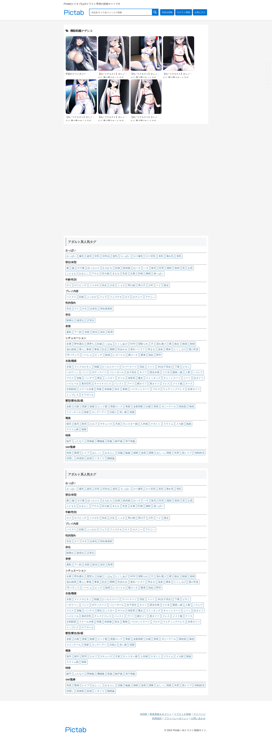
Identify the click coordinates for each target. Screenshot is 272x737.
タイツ (143, 372)
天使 (117, 423)
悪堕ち (90, 343)
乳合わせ (122, 349)
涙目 (102, 332)
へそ (145, 268)
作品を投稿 (167, 12)
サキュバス (106, 423)
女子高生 (132, 372)
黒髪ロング (116, 406)
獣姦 (109, 441)
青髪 (127, 406)
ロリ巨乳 (151, 256)
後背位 (80, 320)
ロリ (68, 285)
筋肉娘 (126, 268)
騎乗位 (70, 320)
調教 (151, 452)
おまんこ (84, 273)
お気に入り (200, 12)
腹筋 (169, 268)
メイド (151, 366)
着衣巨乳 (86, 383)
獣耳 (84, 423)
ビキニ (186, 366)
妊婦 (117, 268)
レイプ (85, 452)
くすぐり (99, 458)
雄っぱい (158, 273)
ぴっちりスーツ (110, 366)
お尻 (190, 268)
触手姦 (118, 441)
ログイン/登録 (183, 12)
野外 (158, 354)
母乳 (179, 256)
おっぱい (71, 256)
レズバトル (119, 354)
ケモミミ (155, 423)
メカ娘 (179, 423)
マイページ (199, 714)
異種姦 (90, 441)
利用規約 (157, 718)
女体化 (93, 308)
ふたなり (79, 441)
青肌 (156, 406)
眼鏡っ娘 (177, 372)
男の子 (141, 285)
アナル (95, 273)
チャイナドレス (102, 383)
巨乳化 (106, 256)
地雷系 (131, 378)
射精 (192, 343)
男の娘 (131, 285)
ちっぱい (125, 256)
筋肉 (177, 268)
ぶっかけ (92, 297)
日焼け (113, 412)
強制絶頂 (199, 452)
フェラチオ (116, 297)
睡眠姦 (111, 458)
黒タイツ (154, 383)
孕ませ (151, 349)
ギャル (121, 378)
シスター (110, 378)
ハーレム (87, 354)
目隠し (70, 458)
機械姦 (100, 441)
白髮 (148, 406)
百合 (68, 308)
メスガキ (94, 285)
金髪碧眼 (138, 406)
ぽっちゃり (93, 268)
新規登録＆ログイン (161, 714)
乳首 (124, 273)
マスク (70, 378)
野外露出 (79, 343)
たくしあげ (121, 343)
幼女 (104, 285)
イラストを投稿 (182, 714)
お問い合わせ (198, 718)
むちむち (107, 268)
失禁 (176, 452)
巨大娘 (105, 273)
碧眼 (132, 412)
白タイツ (198, 378)
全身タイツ (194, 389)
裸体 (168, 349)
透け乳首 (193, 349)
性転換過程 (106, 308)
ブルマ (156, 389)
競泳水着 (154, 372)
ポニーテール (169, 406)
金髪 (68, 406)
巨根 (140, 273)
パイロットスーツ (140, 389)
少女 (112, 285)
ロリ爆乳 (138, 256)
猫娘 (84, 429)
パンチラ (89, 378)
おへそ (137, 268)
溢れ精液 (71, 349)
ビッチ (98, 354)
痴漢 (107, 354)
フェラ (103, 297)
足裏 (132, 273)
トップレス (72, 394)
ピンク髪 (102, 406)
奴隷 (89, 458)
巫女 (117, 389)
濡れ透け (161, 343)
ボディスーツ (99, 372)
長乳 (161, 256)
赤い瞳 (123, 412)
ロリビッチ (80, 285)
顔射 (81, 297)
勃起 (150, 354)
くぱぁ (108, 343)
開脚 (112, 349)
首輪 (79, 378)
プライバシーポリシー (176, 718)
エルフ (93, 423)
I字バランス (72, 354)
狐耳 (76, 423)
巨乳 (97, 256)
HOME (143, 714)
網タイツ (142, 383)
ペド (158, 285)
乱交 (104, 349)
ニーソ (187, 378)
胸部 (148, 273)
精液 (184, 343)
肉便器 (80, 458)
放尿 (143, 452)
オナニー (137, 297)
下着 (177, 366)
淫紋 (141, 366)
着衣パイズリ (137, 349)
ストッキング (153, 378)
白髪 (76, 406)
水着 (68, 366)
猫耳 (68, 423)
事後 (96, 349)
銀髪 (92, 406)
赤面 (86, 332)
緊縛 (76, 452)
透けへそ (133, 354)
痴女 (176, 343)
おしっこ (97, 452)
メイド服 (177, 383)
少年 (150, 285)
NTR (132, 343)
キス (127, 297)
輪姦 (127, 452)
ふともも (71, 273)
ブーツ (130, 383)
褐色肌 (182, 406)
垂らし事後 (85, 349)
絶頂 (94, 332)
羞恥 (68, 332)
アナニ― (150, 297)
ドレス (166, 383)
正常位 (90, 320)
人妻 (187, 372)
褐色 (191, 406)
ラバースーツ (129, 366)
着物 (124, 389)
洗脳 (120, 452)
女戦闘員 (71, 389)
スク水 (166, 372)
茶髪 (86, 412)
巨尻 (161, 268)
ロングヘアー (99, 412)
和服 (99, 389)
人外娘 (144, 423)
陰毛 (153, 268)
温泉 (160, 349)
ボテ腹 (80, 268)
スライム (168, 423)
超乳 (89, 256)
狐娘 (188, 423)
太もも (116, 273)
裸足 (99, 378)
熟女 (166, 285)
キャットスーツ (171, 378)
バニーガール (116, 372)
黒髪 (84, 406)
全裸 (68, 343)
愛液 (143, 354)
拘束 (68, 452)
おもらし (110, 452)
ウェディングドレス (174, 389)
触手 (68, 441)
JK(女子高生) (165, 366)
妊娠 (99, 343)
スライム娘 (72, 429)
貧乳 (115, 256)
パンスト (119, 383)
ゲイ (76, 308)
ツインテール (73, 412)
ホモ (84, 308)
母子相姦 (130, 441)
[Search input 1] (120, 12)
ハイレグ (198, 372)
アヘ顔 (78, 332)
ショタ (121, 285)
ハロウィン (72, 372)
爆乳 (81, 256)
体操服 (108, 389)
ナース (189, 383)
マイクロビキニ (82, 366)
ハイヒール (72, 383)
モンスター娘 (130, 423)
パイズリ (71, 297)
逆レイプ (187, 452)
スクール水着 (86, 389)
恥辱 (110, 332)
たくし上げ (180, 349)
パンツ (85, 372)
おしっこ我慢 (164, 452)
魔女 (140, 378)
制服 (96, 366)
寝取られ (143, 343)
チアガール (88, 394)
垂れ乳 (170, 256)
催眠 (135, 452)
